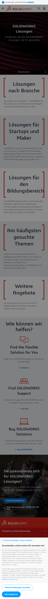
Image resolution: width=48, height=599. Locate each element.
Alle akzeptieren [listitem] (11, 594)
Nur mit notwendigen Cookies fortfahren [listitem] (17, 540)
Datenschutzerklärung (9, 579)
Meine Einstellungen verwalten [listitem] (17, 587)
